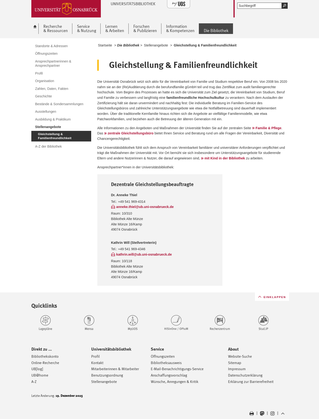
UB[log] (37, 369)
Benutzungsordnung (107, 375)
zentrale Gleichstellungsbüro (131, 133)
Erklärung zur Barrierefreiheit (251, 381)
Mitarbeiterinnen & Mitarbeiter (115, 369)
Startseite (105, 45)
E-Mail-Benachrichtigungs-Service (177, 369)
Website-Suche (240, 356)
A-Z (34, 381)
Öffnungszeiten (163, 356)
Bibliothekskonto (45, 356)
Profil (95, 356)
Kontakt (97, 363)
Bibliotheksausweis (166, 363)
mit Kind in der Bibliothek (224, 158)
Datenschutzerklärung (245, 375)
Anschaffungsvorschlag (169, 375)
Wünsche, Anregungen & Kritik (174, 381)
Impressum (237, 369)
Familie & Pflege (269, 128)
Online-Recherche (45, 363)
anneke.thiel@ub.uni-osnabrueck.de (145, 207)
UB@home (39, 375)
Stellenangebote (156, 45)
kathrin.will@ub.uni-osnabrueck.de (144, 254)
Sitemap (234, 363)
